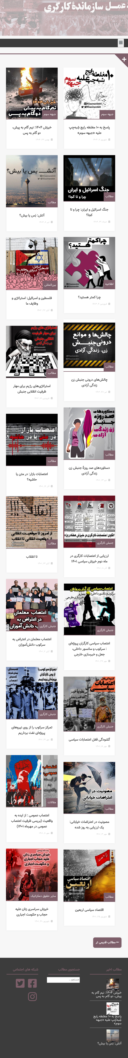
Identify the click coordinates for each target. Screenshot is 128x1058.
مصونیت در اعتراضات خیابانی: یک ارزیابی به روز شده (91, 828)
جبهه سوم (54, 118)
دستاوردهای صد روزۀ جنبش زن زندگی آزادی (91, 474)
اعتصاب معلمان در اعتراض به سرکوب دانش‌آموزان (34, 646)
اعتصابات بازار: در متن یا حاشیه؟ (34, 478)
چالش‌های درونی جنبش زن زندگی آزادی (91, 386)
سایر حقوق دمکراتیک (47, 900)
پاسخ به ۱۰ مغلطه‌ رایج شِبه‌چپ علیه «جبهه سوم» (91, 134)
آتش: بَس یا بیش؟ (34, 219)
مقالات (56, 806)
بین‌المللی (54, 289)
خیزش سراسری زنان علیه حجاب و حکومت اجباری (34, 915)
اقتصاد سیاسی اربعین (91, 914)
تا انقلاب (34, 560)
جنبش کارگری (109, 547)
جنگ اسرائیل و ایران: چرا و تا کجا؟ (91, 216)
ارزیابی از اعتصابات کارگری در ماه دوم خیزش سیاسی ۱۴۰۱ (91, 562)
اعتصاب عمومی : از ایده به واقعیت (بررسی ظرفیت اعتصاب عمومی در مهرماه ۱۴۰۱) (34, 825)
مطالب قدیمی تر (106, 942)
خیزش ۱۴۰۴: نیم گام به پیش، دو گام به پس (34, 134)
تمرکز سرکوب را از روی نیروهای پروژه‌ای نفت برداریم (34, 734)
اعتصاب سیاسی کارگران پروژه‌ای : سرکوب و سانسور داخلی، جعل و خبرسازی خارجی (91, 653)
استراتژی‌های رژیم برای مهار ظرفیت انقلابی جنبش (34, 392)
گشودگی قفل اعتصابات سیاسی (91, 743)
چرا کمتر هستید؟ (91, 301)
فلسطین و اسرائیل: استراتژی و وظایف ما (34, 304)
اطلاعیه (113, 288)
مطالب (56, 206)
